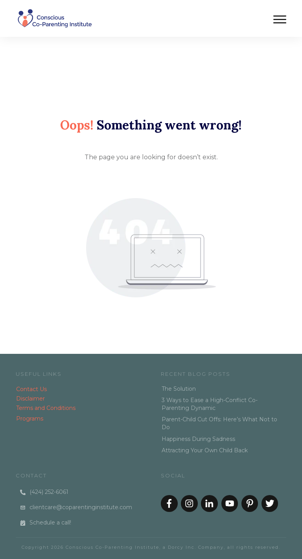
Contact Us (31, 389)
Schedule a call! (50, 522)
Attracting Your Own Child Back (205, 450)
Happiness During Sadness (198, 438)
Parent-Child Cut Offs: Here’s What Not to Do (219, 423)
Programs (29, 418)
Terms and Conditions (46, 408)
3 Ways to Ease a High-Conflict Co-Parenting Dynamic (210, 404)
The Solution (179, 388)
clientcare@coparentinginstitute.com (80, 507)
